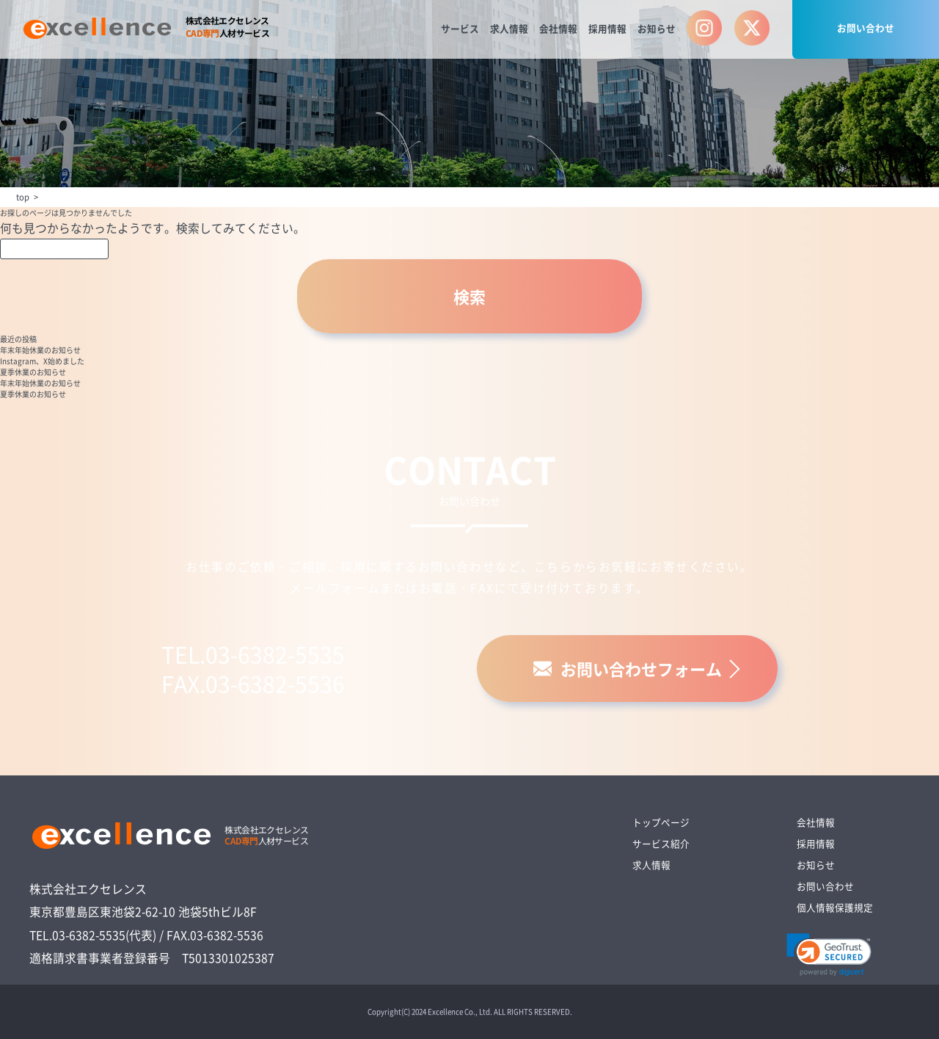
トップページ (661, 822)
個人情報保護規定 (835, 907)
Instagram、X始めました (42, 360)
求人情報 (509, 28)
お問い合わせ (865, 28)
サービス (460, 28)
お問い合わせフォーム (627, 668)
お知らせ (656, 28)
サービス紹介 (661, 843)
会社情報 (558, 28)
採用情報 (607, 28)
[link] (829, 955)
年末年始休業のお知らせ (40, 349)
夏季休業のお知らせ (33, 371)
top (22, 197)
